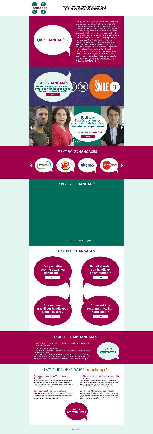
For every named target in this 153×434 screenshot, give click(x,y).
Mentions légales (76, 429)
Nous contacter (108, 351)
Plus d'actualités (76, 411)
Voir (53, 277)
